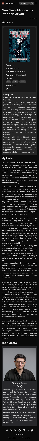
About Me (24, 3)
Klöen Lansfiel (25, 438)
